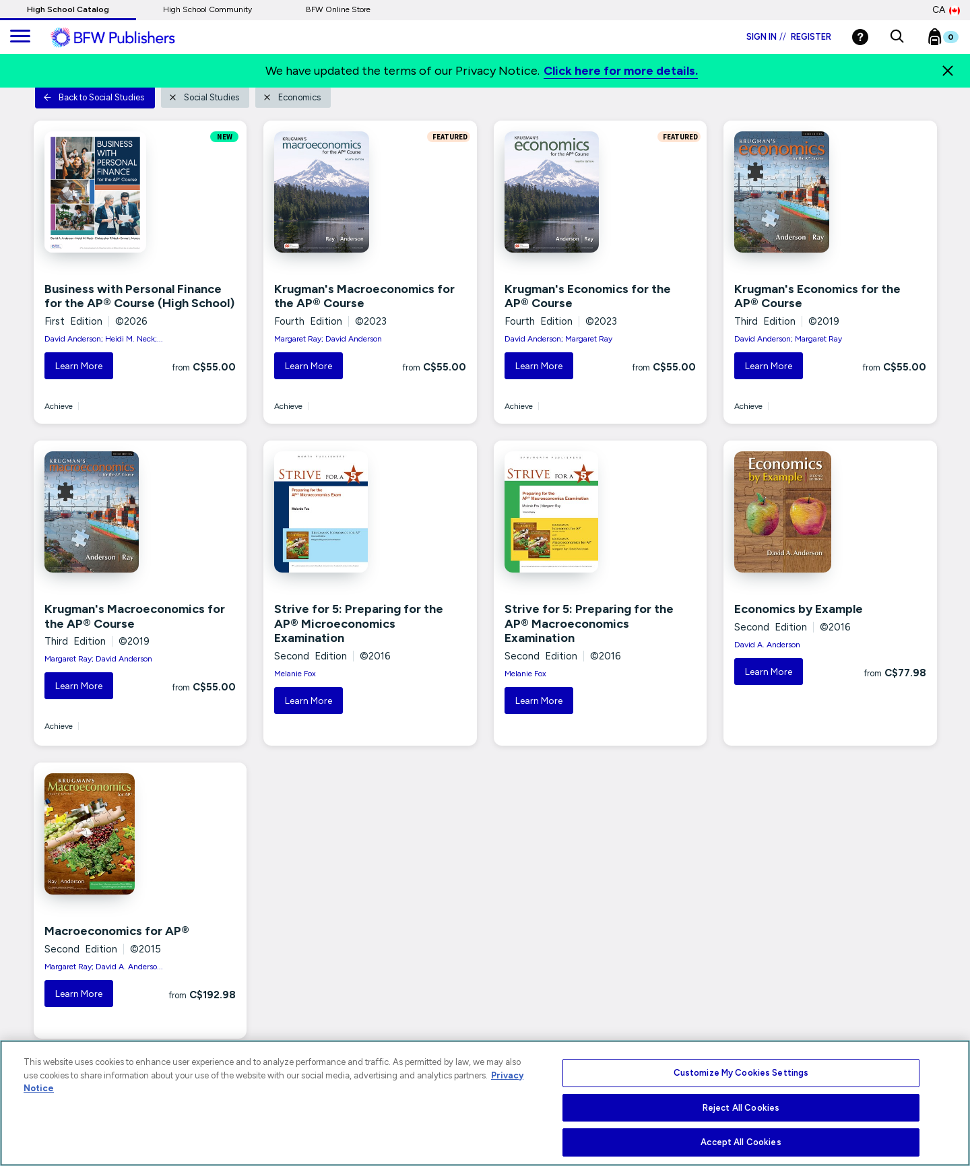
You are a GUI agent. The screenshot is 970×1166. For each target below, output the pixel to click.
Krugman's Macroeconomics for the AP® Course (364, 296)
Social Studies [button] (203, 97)
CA (946, 10)
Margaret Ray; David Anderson (328, 339)
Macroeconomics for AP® (116, 931)
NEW (224, 136)
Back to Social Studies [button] (93, 97)
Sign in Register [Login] (788, 37)
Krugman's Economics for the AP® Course (588, 296)
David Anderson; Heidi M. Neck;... (103, 339)
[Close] (948, 71)
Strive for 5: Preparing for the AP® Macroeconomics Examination (589, 623)
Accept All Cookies (741, 1142)
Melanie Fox (295, 673)
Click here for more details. (621, 70)
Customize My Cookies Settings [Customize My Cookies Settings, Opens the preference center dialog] (741, 1073)
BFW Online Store (338, 9)
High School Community (207, 9)
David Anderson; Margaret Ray (558, 339)
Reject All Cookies (741, 1108)
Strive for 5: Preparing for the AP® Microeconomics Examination (358, 623)
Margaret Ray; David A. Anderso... (103, 966)
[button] (896, 37)
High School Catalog (68, 9)
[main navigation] (20, 37)
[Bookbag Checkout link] (951, 40)
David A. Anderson (767, 644)
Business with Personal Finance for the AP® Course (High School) (139, 296)
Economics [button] (292, 97)
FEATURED (448, 136)
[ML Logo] (128, 38)
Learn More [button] (78, 366)
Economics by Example (798, 609)
